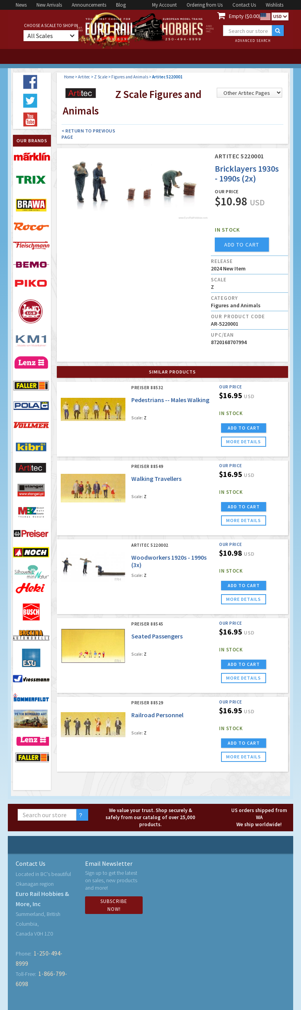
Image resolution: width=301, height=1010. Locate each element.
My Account (164, 5)
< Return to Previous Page (88, 134)
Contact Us (244, 5)
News (21, 5)
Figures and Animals (129, 77)
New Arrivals (49, 5)
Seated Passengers (157, 636)
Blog (121, 5)
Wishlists (274, 5)
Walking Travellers (156, 478)
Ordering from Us (205, 5)
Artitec (84, 77)
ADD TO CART (244, 428)
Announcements (89, 5)
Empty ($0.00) (244, 16)
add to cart (241, 244)
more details (243, 441)
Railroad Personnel (157, 715)
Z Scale (100, 77)
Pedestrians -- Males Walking (170, 400)
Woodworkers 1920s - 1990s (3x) (169, 561)
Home (69, 77)
